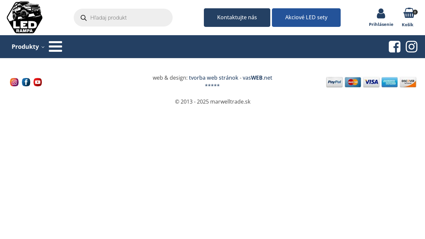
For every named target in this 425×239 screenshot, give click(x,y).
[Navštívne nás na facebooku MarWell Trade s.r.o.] (26, 82)
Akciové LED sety (306, 17)
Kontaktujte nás (237, 17)
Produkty (25, 46)
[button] (409, 14)
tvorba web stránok (213, 77)
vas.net (257, 77)
